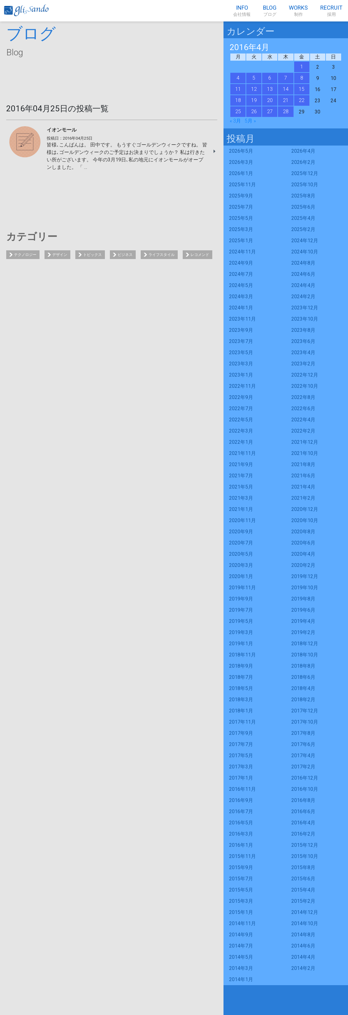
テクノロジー (25, 255)
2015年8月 (303, 867)
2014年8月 (303, 935)
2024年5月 (241, 285)
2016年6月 (303, 811)
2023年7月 (241, 341)
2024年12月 (304, 240)
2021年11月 (242, 453)
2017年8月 (303, 733)
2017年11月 (242, 722)
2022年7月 (241, 408)
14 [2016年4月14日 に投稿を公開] (286, 89)
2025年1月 (241, 240)
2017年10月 (304, 722)
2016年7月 (241, 811)
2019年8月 (303, 599)
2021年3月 (241, 498)
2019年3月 (241, 632)
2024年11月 (242, 252)
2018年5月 (241, 688)
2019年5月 (241, 621)
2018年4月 (303, 688)
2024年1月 (241, 308)
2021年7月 (241, 476)
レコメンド (199, 255)
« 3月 (235, 121)
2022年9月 (241, 397)
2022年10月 (304, 386)
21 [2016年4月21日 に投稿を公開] (286, 100)
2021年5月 (241, 487)
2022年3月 (241, 431)
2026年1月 (241, 173)
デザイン (59, 255)
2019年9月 (241, 599)
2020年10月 (304, 520)
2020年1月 (241, 576)
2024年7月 (241, 274)
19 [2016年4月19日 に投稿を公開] (254, 100)
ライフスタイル (161, 255)
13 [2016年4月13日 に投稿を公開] (270, 89)
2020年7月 (241, 543)
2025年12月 (304, 173)
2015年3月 (241, 901)
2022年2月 (303, 431)
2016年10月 (304, 789)
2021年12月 (304, 442)
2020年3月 (241, 565)
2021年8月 (303, 464)
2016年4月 (303, 823)
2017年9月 (241, 733)
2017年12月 (304, 711)
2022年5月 (241, 420)
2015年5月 (241, 890)
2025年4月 (303, 218)
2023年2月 (303, 364)
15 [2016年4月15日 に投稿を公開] (301, 89)
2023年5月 (241, 352)
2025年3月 (241, 229)
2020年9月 (241, 532)
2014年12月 (304, 912)
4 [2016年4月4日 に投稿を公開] (238, 78)
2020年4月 (303, 554)
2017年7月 (241, 744)
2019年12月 (304, 576)
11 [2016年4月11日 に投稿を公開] (238, 89)
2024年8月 (303, 263)
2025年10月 (304, 185)
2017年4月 (303, 755)
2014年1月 (241, 979)
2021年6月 (303, 476)
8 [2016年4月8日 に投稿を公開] (301, 78)
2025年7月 (241, 207)
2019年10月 (304, 588)
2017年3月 (241, 767)
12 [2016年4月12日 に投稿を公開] (254, 89)
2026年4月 (303, 151)
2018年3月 (241, 699)
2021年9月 (241, 464)
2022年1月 (241, 442)
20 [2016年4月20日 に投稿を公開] (270, 100)
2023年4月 (303, 352)
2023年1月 (241, 375)
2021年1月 (241, 509)
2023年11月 (242, 319)
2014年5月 (241, 957)
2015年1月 (241, 912)
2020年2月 (303, 565)
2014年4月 (303, 957)
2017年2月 (303, 767)
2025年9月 (241, 196)
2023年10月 (304, 319)
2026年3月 (241, 162)
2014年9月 (241, 935)
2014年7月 (241, 946)
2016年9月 (241, 800)
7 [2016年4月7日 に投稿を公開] (285, 78)
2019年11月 (242, 588)
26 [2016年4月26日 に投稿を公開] (254, 111)
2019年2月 (303, 632)
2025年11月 (242, 185)
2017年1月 (241, 778)
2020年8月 (303, 532)
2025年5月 (241, 218)
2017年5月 (241, 755)
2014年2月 (303, 968)
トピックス (92, 255)
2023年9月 (241, 330)
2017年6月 (303, 744)
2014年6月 (303, 946)
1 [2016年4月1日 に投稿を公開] (301, 67)
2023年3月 (241, 364)
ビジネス (125, 255)
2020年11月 (242, 520)
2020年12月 (304, 509)
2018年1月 (241, 711)
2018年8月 (303, 666)
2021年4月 (303, 487)
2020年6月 (303, 543)
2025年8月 (303, 196)
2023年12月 (304, 308)
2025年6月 (303, 207)
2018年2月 (303, 699)
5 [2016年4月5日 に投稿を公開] (253, 78)
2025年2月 (303, 229)
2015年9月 (241, 867)
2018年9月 (241, 666)
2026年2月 (303, 162)
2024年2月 (303, 296)
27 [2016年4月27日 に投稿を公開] (270, 111)
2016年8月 (303, 800)
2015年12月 (304, 845)
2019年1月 (241, 644)
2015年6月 (303, 879)
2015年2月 (303, 901)
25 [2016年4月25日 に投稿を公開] (238, 111)
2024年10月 (304, 252)
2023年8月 (303, 330)
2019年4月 (303, 621)
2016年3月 (241, 834)
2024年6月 (303, 274)
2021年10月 (304, 453)
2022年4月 (303, 420)
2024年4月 (303, 285)
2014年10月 (304, 923)
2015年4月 (303, 890)
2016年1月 (241, 845)
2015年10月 (304, 856)
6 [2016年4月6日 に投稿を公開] (269, 78)
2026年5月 (241, 151)
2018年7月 (241, 677)
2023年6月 (303, 341)
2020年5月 (241, 554)
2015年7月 (241, 879)
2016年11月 (242, 789)
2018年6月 (303, 677)
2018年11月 (242, 655)
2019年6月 (303, 610)
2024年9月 (241, 263)
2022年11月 (242, 386)
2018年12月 (304, 644)
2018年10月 (304, 655)
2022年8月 (303, 397)
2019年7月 (241, 610)
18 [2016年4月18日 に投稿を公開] (238, 100)
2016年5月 (241, 823)
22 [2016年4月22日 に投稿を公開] (301, 100)
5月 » (250, 121)
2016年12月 (304, 778)
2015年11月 (242, 856)
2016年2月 (303, 834)
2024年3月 (241, 296)
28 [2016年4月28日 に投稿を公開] (286, 111)
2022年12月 (304, 375)
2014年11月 (242, 923)
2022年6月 (303, 408)
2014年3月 (241, 968)
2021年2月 (303, 498)
